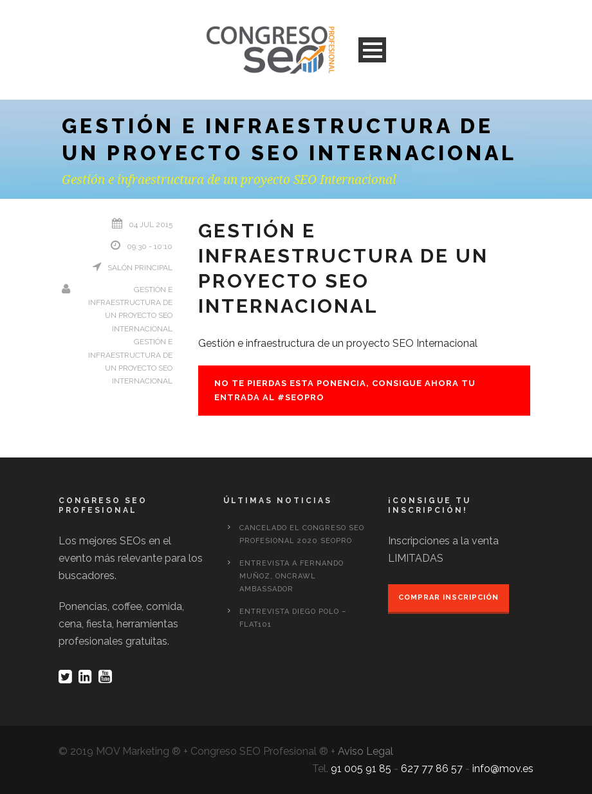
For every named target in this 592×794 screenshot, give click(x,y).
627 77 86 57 (432, 768)
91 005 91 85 (361, 768)
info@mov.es (502, 768)
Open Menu (372, 49)
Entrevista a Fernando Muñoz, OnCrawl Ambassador (291, 576)
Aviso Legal (365, 751)
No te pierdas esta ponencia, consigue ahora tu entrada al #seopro (345, 390)
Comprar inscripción (448, 597)
